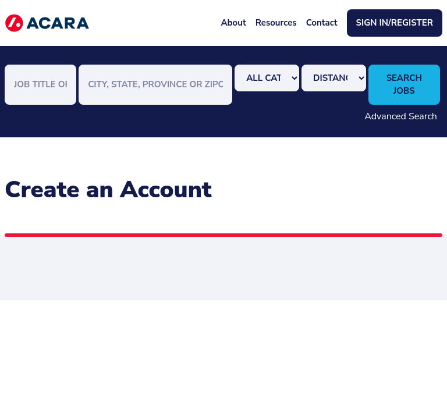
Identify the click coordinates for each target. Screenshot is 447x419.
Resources (276, 23)
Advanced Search (400, 116)
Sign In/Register (394, 23)
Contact (322, 23)
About (233, 23)
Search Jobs (404, 84)
